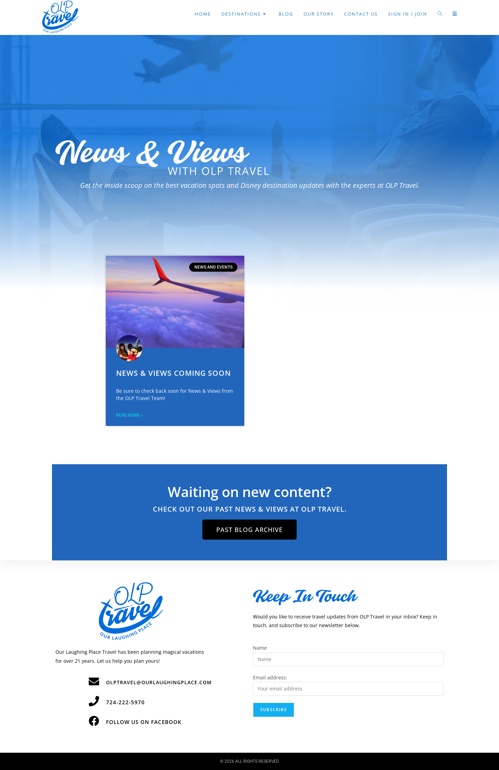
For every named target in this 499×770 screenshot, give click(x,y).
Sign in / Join (407, 14)
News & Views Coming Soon (173, 321)
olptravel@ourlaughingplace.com (159, 682)
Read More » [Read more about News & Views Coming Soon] (129, 362)
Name (260, 647)
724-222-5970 (125, 702)
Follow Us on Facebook (144, 721)
